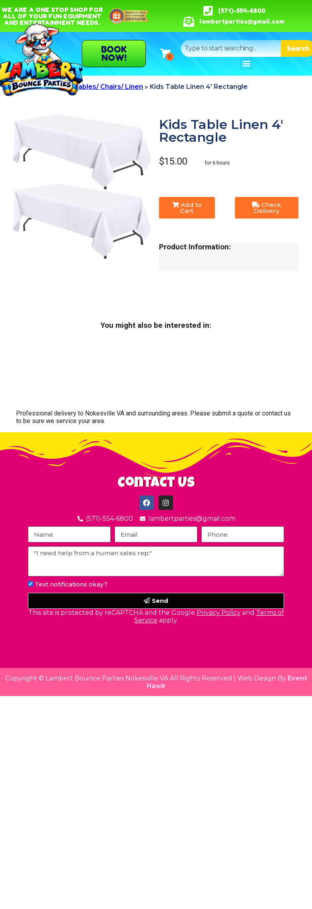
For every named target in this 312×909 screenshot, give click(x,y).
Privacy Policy (218, 612)
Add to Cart (187, 208)
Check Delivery (266, 208)
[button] (246, 63)
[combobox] (231, 48)
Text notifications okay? (71, 584)
